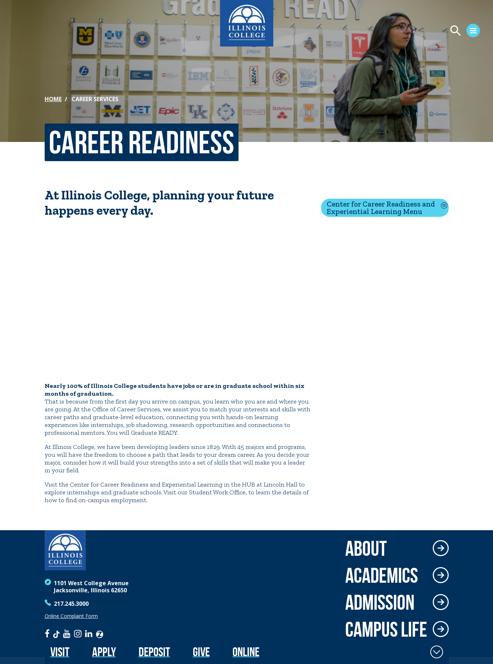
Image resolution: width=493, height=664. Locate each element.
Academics (381, 575)
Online (246, 652)
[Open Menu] (406, 31)
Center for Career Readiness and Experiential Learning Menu (381, 207)
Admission (380, 602)
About (366, 548)
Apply (104, 652)
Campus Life (386, 629)
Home (53, 99)
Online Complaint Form (71, 616)
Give (201, 652)
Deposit (154, 652)
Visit (59, 652)
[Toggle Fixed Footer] (437, 652)
